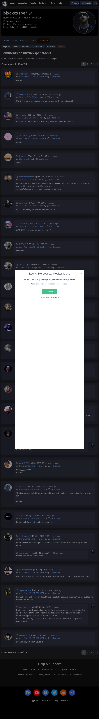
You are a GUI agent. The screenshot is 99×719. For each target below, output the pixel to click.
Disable (49, 291)
